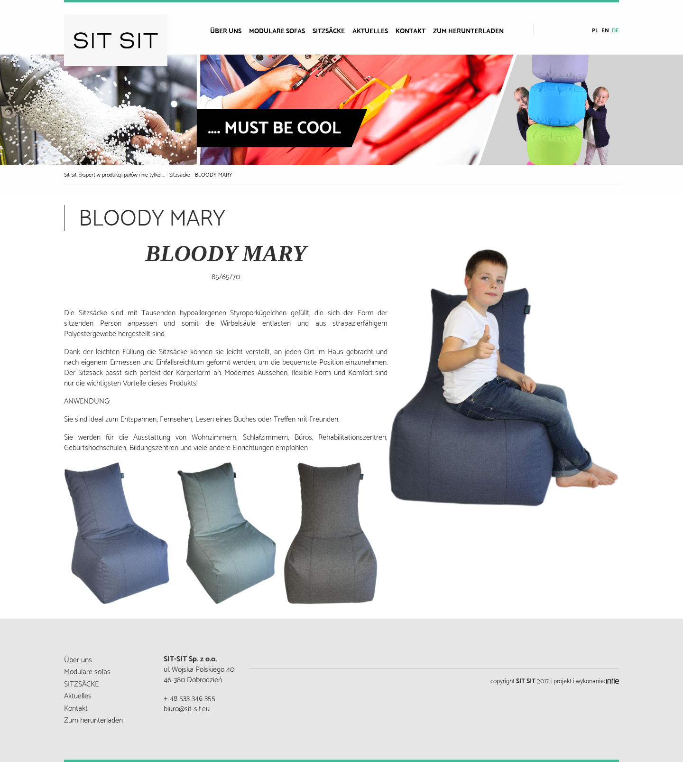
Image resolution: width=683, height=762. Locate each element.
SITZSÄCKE (329, 30)
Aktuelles (370, 30)
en (605, 30)
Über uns (225, 30)
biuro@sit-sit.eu (187, 707)
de (615, 30)
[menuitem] (229, 30)
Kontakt (410, 30)
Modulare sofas (277, 30)
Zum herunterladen (468, 30)
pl (595, 30)
